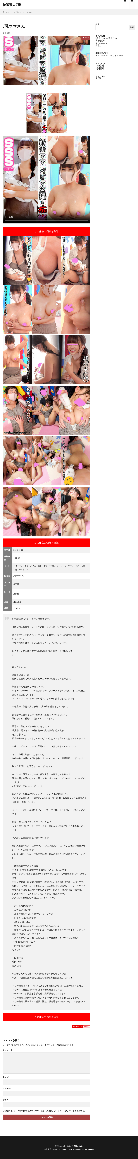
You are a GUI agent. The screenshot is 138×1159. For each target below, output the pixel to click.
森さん (98, 45)
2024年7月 (100, 69)
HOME (7, 12)
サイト (5, 1100)
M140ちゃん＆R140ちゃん (107, 38)
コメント (8, 1050)
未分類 (16, 12)
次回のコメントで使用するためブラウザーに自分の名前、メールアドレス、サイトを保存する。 (45, 1111)
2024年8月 (100, 67)
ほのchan (99, 42)
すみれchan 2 (101, 43)
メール (7, 1088)
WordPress (90, 1149)
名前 (6, 1077)
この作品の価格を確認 (46, 231)
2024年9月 (100, 65)
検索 (97, 24)
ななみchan (100, 40)
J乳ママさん (27, 12)
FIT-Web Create (65, 1149)
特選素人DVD (12, 4)
